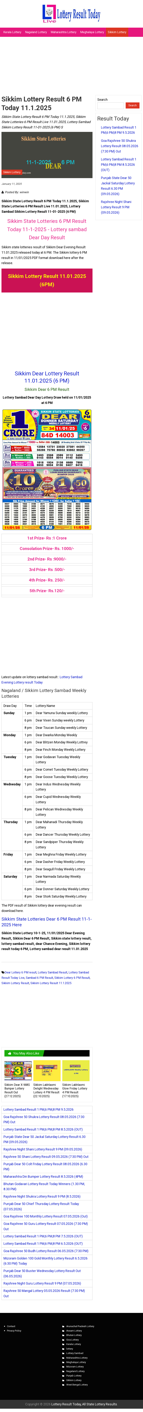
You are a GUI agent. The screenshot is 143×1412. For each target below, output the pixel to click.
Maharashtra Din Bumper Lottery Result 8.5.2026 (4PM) (43, 1176)
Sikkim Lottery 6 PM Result (72, 978)
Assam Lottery (74, 1330)
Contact (11, 1326)
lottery (69, 1348)
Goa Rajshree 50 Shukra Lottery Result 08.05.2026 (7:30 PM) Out (119, 146)
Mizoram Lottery (75, 1366)
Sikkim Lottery (117, 32)
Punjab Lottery (73, 1375)
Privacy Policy (14, 1330)
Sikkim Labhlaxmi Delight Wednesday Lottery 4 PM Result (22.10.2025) (46, 1090)
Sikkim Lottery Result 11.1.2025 (51, 983)
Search (102, 99)
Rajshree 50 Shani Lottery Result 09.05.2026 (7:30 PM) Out (46, 1157)
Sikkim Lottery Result (15, 983)
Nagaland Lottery (36, 32)
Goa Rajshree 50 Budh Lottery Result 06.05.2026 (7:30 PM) (46, 1251)
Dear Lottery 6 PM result (20, 972)
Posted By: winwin (17, 192)
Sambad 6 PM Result (39, 978)
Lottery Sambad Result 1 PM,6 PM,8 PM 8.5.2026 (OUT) (43, 1129)
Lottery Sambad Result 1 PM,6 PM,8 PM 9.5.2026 (39, 1109)
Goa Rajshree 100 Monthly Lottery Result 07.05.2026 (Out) (46, 1216)
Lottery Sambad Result (52, 972)
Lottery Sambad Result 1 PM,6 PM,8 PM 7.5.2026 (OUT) (43, 1236)
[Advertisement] (71, 64)
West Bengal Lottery (77, 1384)
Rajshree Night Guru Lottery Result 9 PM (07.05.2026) (42, 1283)
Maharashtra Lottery (63, 32)
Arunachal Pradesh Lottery (80, 1326)
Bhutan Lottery (74, 1335)
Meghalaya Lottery (92, 32)
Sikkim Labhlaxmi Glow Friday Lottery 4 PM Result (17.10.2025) (74, 1090)
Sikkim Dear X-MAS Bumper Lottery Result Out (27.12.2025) (17, 1090)
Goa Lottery (72, 1339)
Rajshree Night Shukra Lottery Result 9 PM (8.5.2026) (42, 1196)
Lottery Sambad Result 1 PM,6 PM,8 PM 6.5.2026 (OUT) (43, 1243)
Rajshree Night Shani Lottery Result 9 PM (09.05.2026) (43, 1149)
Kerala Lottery (12, 32)
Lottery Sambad (74, 1353)
